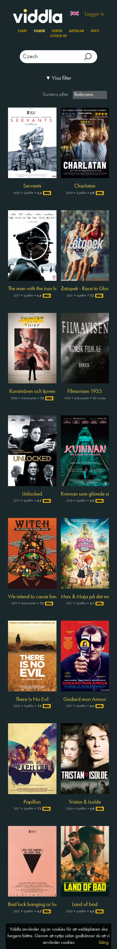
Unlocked (32, 494)
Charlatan (84, 186)
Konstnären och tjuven (32, 391)
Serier (57, 31)
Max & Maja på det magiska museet (85, 597)
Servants (32, 186)
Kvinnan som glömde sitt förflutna (85, 494)
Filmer (39, 31)
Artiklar (76, 31)
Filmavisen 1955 (84, 391)
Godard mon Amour (84, 699)
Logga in (94, 14)
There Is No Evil (32, 699)
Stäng (103, 942)
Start (22, 31)
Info (95, 31)
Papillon (32, 802)
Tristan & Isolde (85, 802)
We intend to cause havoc (32, 597)
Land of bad (85, 904)
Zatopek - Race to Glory (85, 289)
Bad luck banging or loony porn (32, 904)
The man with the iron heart (32, 289)
